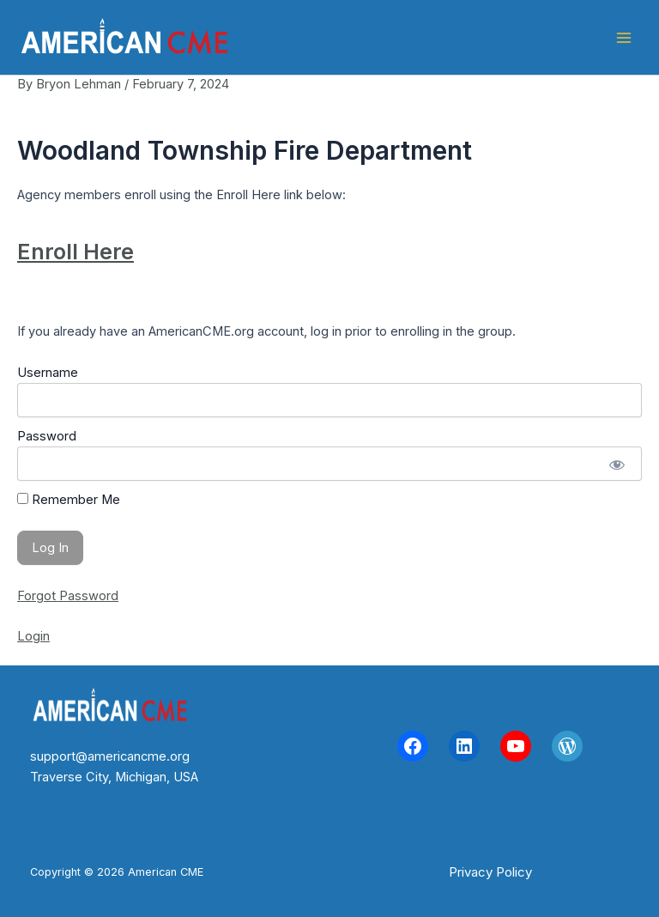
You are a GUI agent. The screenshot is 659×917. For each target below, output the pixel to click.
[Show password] (616, 463)
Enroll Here (75, 251)
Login (33, 636)
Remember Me (68, 499)
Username (47, 372)
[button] (490, 872)
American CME (318, 37)
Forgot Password (67, 596)
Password (46, 436)
